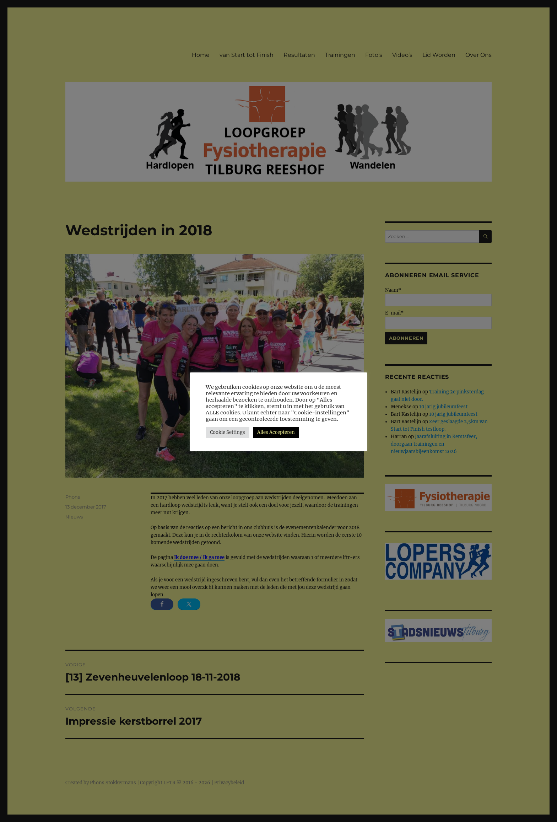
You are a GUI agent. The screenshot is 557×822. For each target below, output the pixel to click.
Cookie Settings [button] (227, 432)
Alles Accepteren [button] (276, 432)
